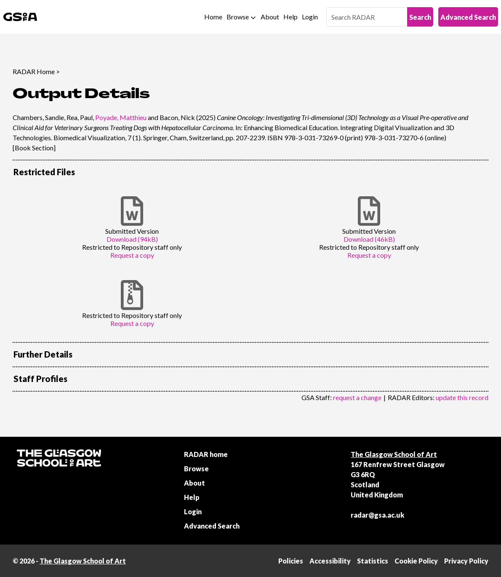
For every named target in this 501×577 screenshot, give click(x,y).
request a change (357, 397)
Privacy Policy (466, 561)
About (270, 17)
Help (290, 17)
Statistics (372, 561)
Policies (290, 561)
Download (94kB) (132, 239)
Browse (238, 17)
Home (213, 17)
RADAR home (206, 454)
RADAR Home (34, 71)
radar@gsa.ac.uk (377, 515)
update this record (462, 397)
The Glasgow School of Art (394, 454)
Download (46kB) (369, 239)
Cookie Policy (416, 561)
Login (310, 17)
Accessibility (330, 561)
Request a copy (132, 255)
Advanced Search (468, 17)
